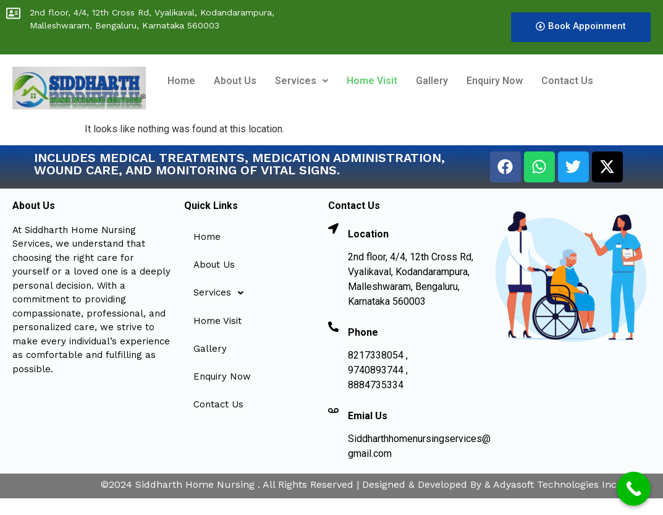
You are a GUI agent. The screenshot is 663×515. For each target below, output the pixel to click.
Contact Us (567, 81)
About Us (235, 81)
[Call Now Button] (634, 489)
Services (301, 81)
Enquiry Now (495, 81)
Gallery (432, 81)
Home (181, 81)
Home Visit (372, 81)
